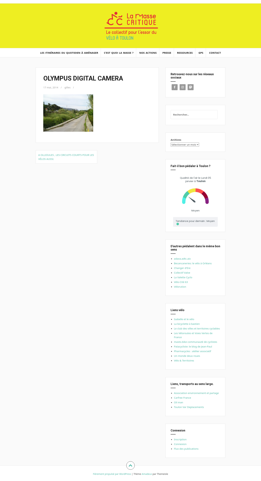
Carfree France (182, 397)
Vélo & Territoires (184, 360)
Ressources (185, 52)
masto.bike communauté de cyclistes (195, 341)
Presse (166, 52)
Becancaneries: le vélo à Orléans (193, 263)
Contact (215, 52)
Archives (176, 139)
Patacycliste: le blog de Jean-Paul (193, 346)
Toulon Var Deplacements (189, 407)
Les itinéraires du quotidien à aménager (69, 52)
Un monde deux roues (187, 355)
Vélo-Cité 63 (181, 282)
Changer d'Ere (182, 268)
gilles (67, 87)
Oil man (178, 402)
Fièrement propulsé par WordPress (112, 473)
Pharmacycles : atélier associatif (192, 351)
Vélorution (180, 286)
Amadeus (147, 473)
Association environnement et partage (196, 393)
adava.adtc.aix (182, 258)
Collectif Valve (182, 272)
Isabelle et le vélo (184, 319)
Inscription (180, 439)
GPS (201, 52)
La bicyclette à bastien (187, 323)
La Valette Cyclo (183, 277)
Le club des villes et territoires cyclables (197, 328)
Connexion (180, 444)
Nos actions (148, 52)
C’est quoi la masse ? (118, 52)
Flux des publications (186, 448)
